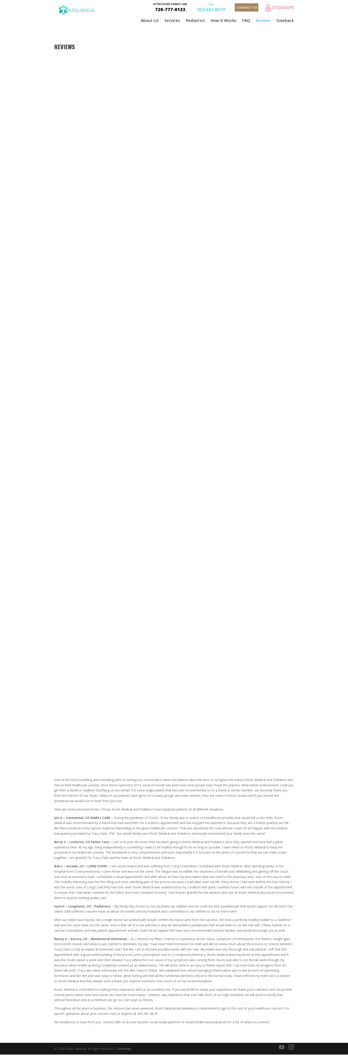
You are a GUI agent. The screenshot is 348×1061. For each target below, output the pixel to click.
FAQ (246, 20)
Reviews (263, 20)
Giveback (285, 20)
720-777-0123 (170, 7)
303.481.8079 (211, 9)
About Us (150, 20)
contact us (246, 7)
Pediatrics (195, 20)
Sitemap (124, 1055)
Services (172, 20)
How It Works (223, 20)
